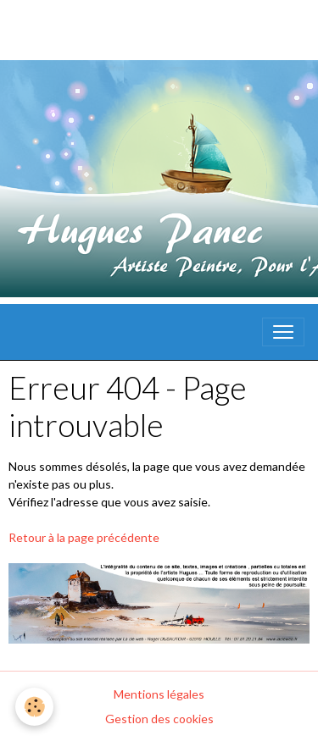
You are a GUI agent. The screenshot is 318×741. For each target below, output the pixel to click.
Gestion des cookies (159, 718)
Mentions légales (159, 694)
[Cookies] (34, 707)
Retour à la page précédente (83, 537)
